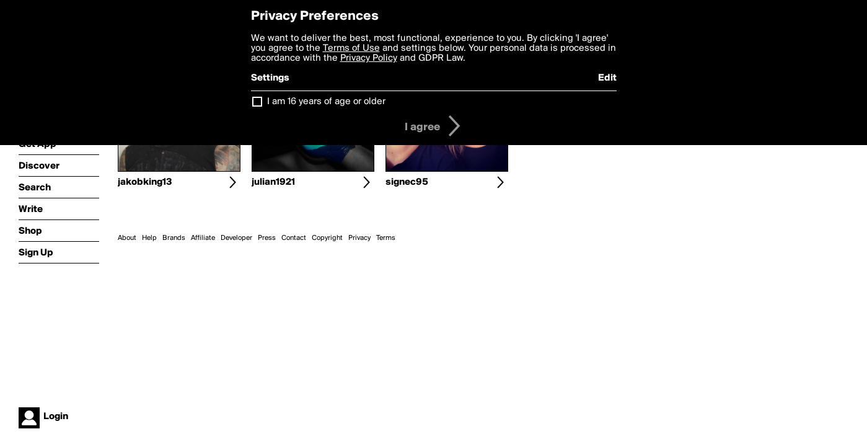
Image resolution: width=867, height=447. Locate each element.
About (127, 238)
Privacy (359, 238)
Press (267, 238)
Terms (385, 238)
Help (149, 238)
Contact (293, 238)
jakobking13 (145, 182)
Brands (173, 238)
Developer (236, 238)
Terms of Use (351, 48)
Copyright (327, 238)
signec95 (406, 182)
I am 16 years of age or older (326, 102)
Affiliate (203, 238)
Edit (607, 78)
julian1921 (273, 182)
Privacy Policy (368, 58)
